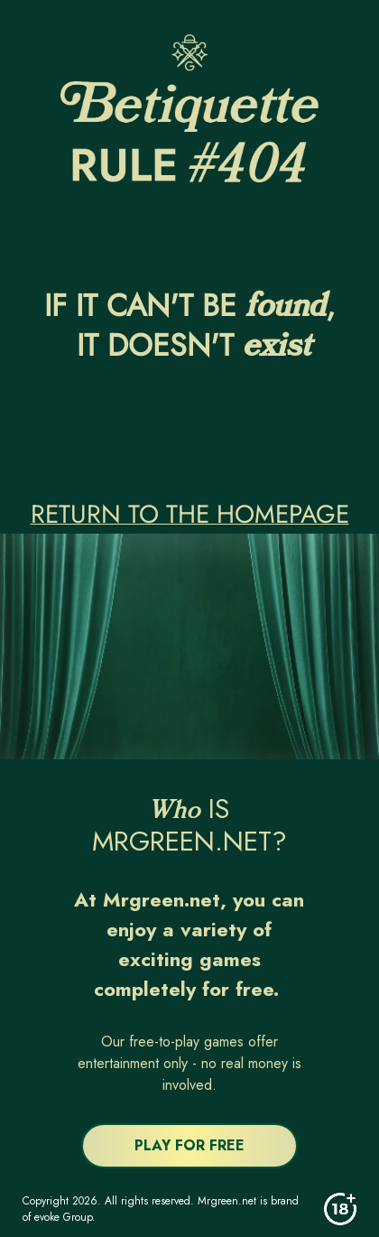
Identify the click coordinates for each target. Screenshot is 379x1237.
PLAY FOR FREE (189, 1145)
